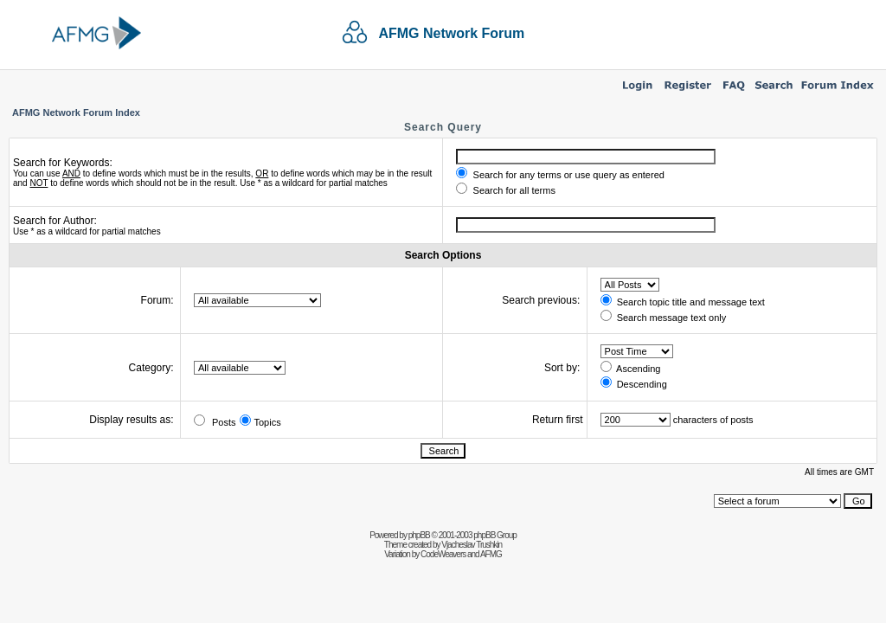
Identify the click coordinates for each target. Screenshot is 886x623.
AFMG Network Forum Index (76, 112)
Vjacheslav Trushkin (471, 544)
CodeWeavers (443, 554)
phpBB (419, 535)
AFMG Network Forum (451, 33)
